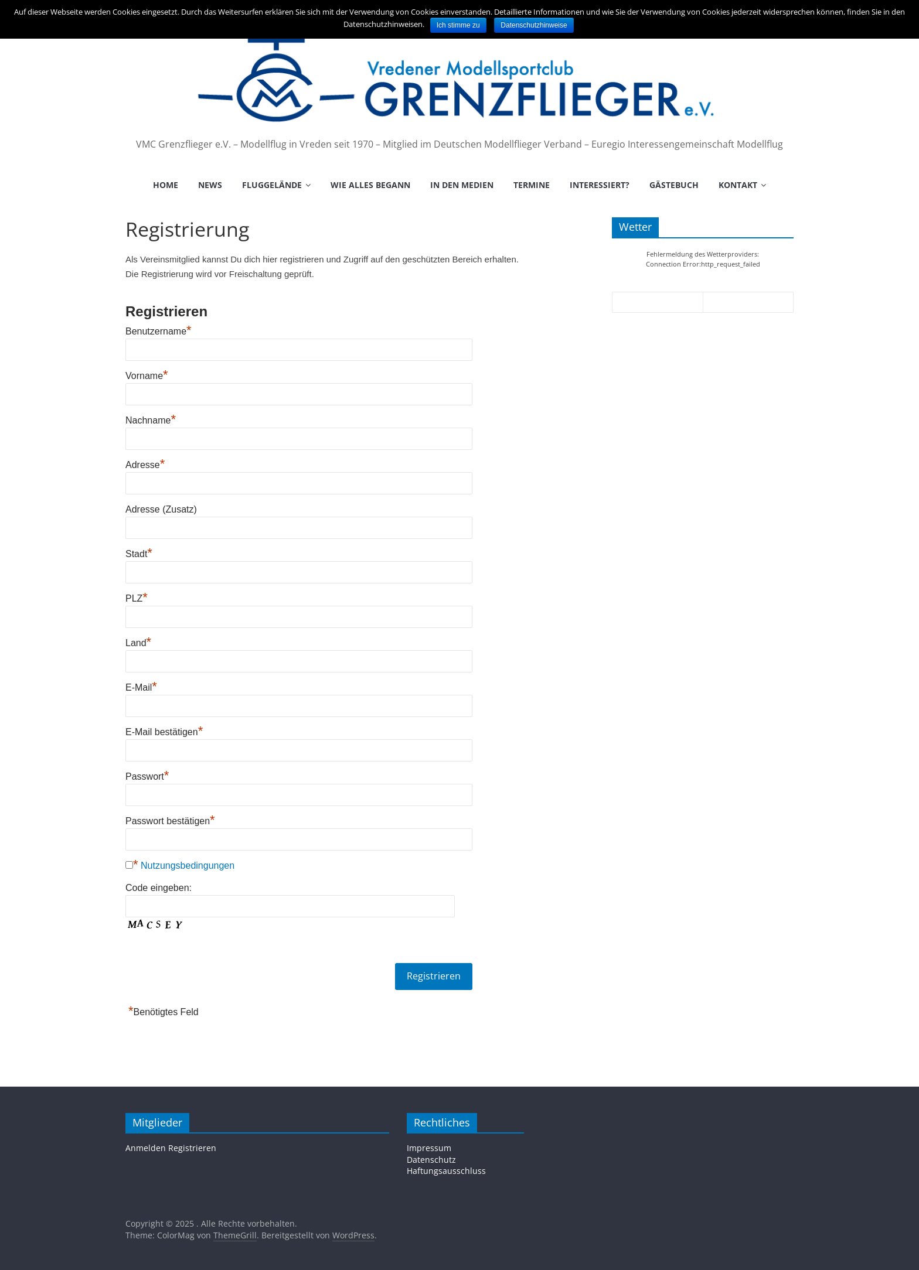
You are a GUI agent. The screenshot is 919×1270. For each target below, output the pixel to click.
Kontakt (738, 184)
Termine (531, 184)
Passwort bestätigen (170, 821)
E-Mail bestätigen (164, 732)
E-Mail (141, 687)
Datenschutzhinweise (534, 25)
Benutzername (158, 331)
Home (165, 184)
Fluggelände (272, 184)
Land (138, 643)
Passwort (147, 776)
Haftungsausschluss (446, 1170)
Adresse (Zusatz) (161, 509)
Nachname (150, 420)
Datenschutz (431, 1159)
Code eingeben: (158, 888)
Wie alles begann (370, 184)
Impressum (429, 1147)
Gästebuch (674, 184)
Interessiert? (599, 184)
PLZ (136, 598)
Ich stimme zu (458, 25)
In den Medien (461, 184)
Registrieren (192, 1147)
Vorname (146, 376)
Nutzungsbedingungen (187, 865)
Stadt (138, 554)
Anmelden (145, 1147)
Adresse (145, 465)
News (210, 184)
